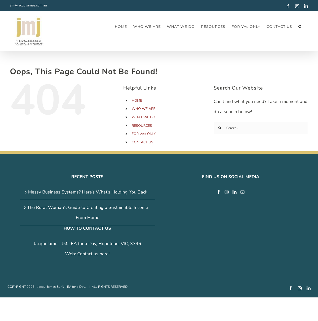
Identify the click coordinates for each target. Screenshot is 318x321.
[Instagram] (227, 192)
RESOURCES (142, 125)
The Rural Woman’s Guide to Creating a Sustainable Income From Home (87, 212)
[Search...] (261, 128)
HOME (137, 100)
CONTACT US (142, 142)
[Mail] (242, 192)
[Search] (220, 128)
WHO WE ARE (143, 108)
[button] (300, 26)
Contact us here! (93, 254)
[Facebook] (219, 192)
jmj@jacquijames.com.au (28, 5)
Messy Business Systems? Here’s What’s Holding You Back (87, 192)
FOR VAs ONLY (144, 133)
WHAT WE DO (143, 117)
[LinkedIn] (235, 192)
